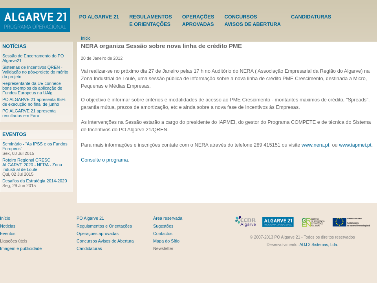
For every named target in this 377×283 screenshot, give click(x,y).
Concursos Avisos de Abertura (105, 241)
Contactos (162, 233)
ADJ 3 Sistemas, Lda (318, 245)
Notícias (14, 46)
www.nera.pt (315, 145)
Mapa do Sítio (166, 241)
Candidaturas (311, 17)
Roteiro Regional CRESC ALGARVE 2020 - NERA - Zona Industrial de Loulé (32, 165)
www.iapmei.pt (355, 145)
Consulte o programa (104, 160)
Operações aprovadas (98, 233)
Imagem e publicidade (21, 248)
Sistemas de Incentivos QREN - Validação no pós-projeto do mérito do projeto (35, 72)
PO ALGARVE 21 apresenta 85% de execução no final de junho (34, 102)
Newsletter (163, 248)
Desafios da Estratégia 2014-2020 (34, 180)
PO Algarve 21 (99, 17)
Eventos (14, 134)
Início (85, 38)
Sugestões (163, 226)
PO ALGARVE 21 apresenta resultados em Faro (29, 113)
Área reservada (167, 218)
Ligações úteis (13, 241)
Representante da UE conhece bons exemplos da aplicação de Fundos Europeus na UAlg (32, 88)
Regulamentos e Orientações (104, 226)
